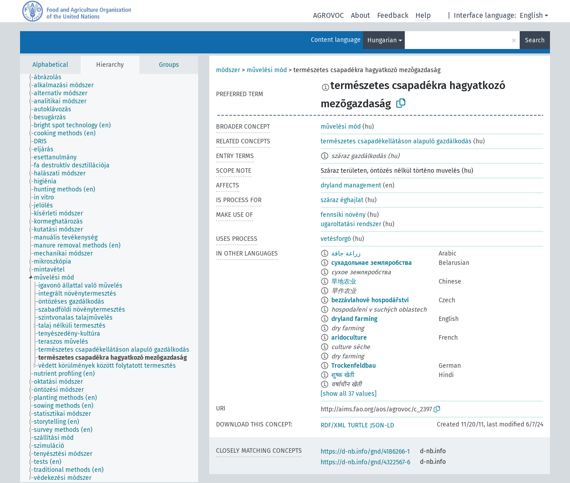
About (360, 15)
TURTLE (358, 425)
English (531, 15)
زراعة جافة (346, 253)
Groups (169, 65)
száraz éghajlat (342, 200)
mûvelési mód (267, 70)
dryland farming (354, 319)
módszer (228, 70)
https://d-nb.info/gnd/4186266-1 (365, 451)
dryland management (351, 185)
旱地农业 (343, 281)
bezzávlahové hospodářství (370, 300)
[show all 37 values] (349, 394)
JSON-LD (382, 425)
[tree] (109, 278)
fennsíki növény (343, 215)
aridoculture (349, 337)
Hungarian (382, 40)
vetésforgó (336, 239)
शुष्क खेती (342, 375)
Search (535, 40)
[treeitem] (51, 77)
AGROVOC (328, 15)
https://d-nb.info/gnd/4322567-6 (365, 462)
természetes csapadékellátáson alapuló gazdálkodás (396, 141)
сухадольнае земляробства (371, 263)
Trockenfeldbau (353, 365)
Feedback (392, 15)
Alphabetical (50, 65)
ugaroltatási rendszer (351, 224)
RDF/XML (333, 425)
